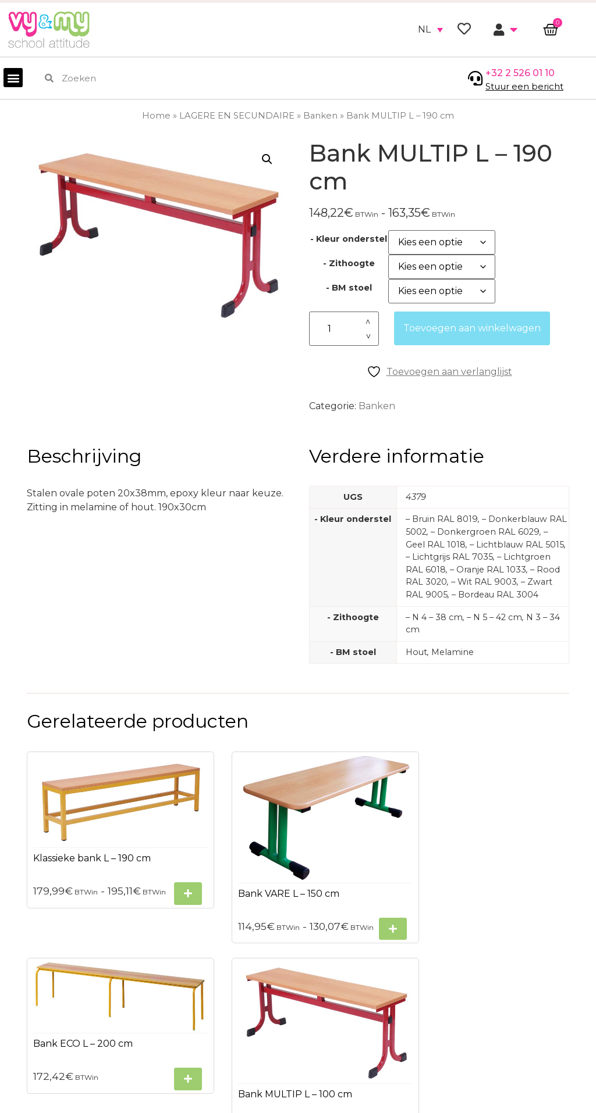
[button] (13, 77)
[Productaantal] (344, 329)
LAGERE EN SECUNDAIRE (237, 115)
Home (156, 115)
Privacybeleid (40, 999)
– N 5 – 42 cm (494, 617)
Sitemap (28, 1020)
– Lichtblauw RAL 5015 (517, 544)
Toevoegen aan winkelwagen (472, 328)
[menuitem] (430, 29)
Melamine (452, 652)
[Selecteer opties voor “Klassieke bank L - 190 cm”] (120, 872)
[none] (430, 29)
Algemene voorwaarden (65, 979)
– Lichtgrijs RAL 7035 (449, 557)
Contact (27, 1062)
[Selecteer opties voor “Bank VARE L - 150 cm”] (260, 893)
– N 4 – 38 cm (434, 617)
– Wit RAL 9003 (484, 582)
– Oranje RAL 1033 (488, 569)
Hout (416, 652)
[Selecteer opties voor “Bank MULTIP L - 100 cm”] (541, 890)
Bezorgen (31, 1041)
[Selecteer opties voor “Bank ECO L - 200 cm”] (400, 844)
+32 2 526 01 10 (520, 72)
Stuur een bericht (524, 86)
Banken (320, 115)
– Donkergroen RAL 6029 (485, 532)
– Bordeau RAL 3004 (495, 594)
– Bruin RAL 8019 (442, 519)
